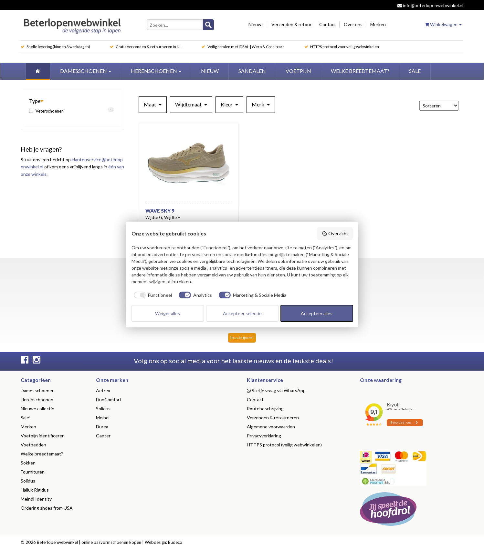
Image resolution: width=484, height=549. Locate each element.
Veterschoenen (71, 110)
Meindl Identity (36, 499)
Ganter (103, 435)
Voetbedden (33, 444)
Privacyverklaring (264, 435)
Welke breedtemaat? (42, 453)
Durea (102, 426)
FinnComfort (108, 399)
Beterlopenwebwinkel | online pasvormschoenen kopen (89, 542)
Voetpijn (298, 71)
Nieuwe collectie (37, 408)
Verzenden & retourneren (273, 417)
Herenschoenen (156, 71)
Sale (415, 71)
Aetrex (103, 390)
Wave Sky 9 (159, 211)
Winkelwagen (443, 24)
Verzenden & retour (291, 24)
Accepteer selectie (242, 313)
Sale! (26, 417)
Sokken (28, 462)
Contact (327, 24)
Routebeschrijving (265, 408)
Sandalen (252, 71)
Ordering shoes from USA (47, 508)
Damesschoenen (85, 71)
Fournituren (33, 471)
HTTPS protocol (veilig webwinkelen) (284, 444)
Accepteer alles (316, 313)
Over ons (353, 24)
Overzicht (335, 233)
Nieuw (210, 71)
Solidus (28, 481)
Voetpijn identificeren (43, 435)
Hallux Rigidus (35, 490)
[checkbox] (152, 295)
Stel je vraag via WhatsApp (276, 390)
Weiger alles (167, 313)
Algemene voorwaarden (271, 426)
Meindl (103, 417)
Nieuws (256, 24)
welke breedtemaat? (360, 71)
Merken (378, 24)
